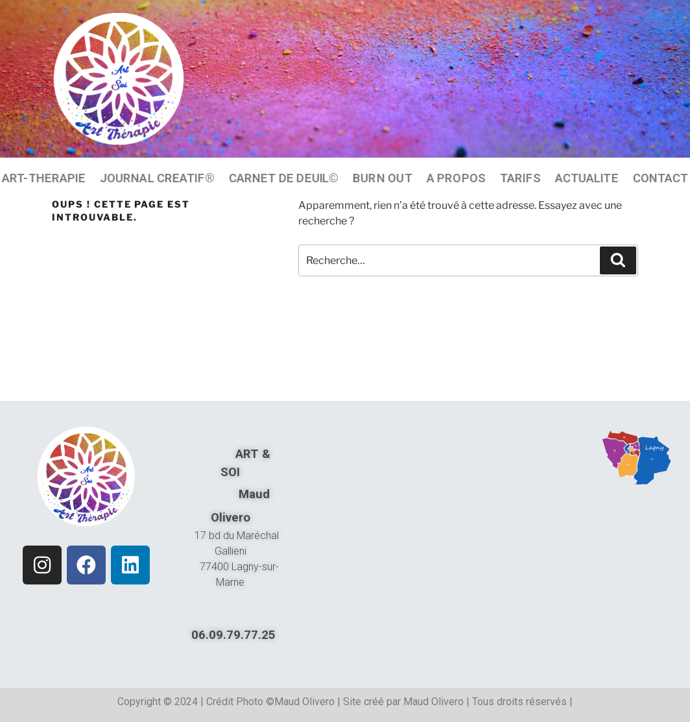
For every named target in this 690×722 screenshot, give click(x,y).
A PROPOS (455, 178)
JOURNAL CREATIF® (157, 178)
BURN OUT (382, 178)
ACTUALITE (586, 178)
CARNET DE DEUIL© (284, 178)
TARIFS (520, 178)
